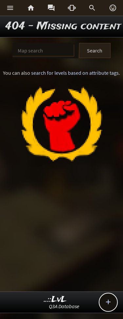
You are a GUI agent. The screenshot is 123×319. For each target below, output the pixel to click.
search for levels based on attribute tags (75, 73)
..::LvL (55, 299)
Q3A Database (64, 306)
